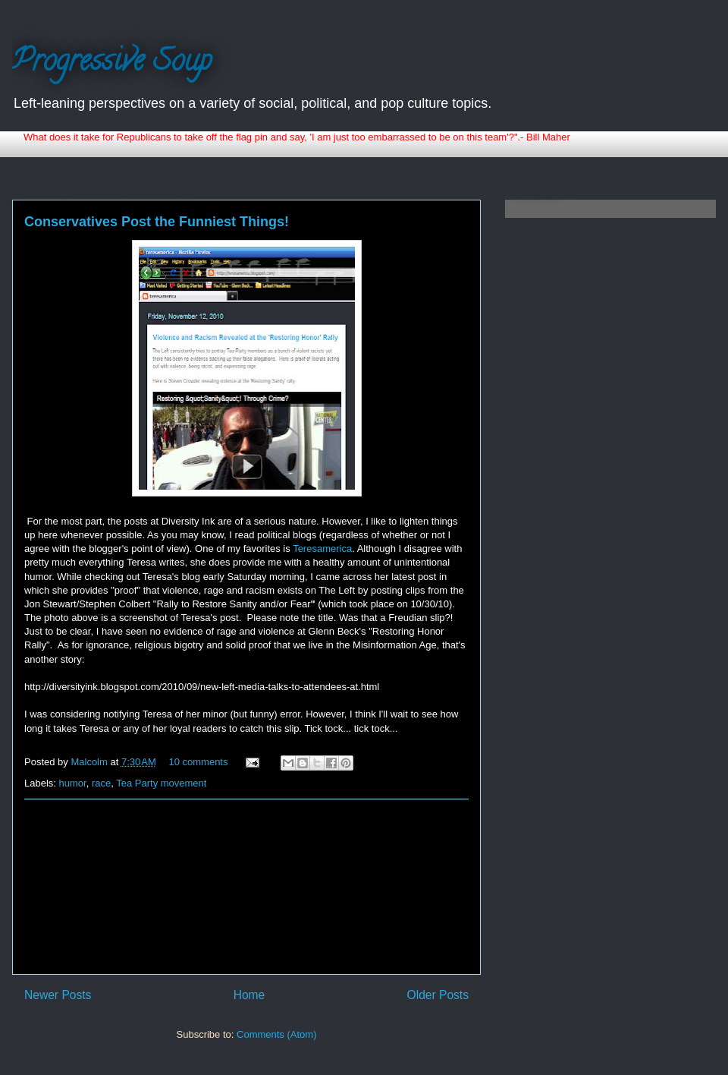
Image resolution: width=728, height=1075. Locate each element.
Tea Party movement (161, 783)
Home (249, 994)
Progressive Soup (112, 63)
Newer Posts (57, 994)
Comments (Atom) (276, 1034)
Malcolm (90, 762)
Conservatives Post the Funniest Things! (156, 221)
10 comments (198, 762)
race (101, 783)
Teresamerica (322, 548)
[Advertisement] (247, 887)
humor (72, 783)
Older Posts (438, 994)
